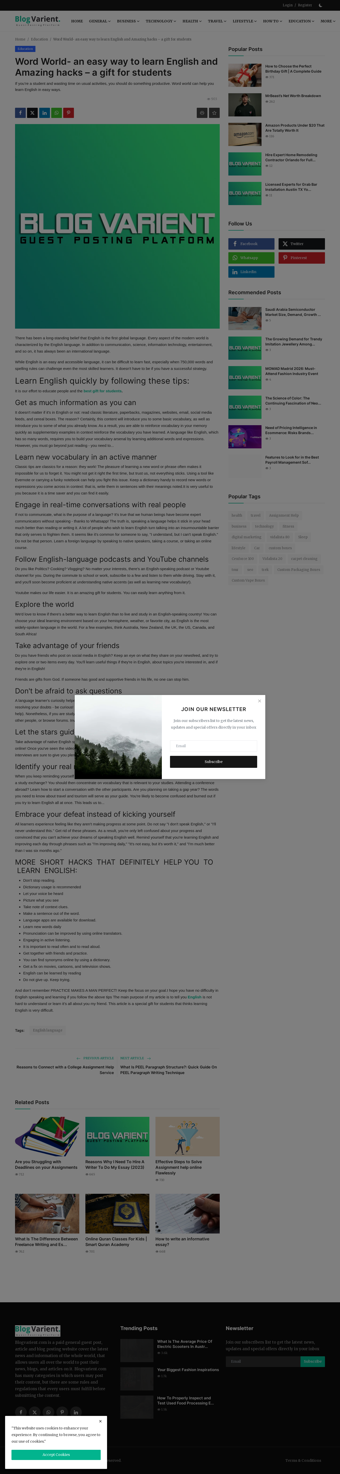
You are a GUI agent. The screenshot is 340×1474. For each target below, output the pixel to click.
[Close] (259, 701)
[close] (100, 1421)
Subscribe (214, 761)
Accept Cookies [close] (56, 1454)
